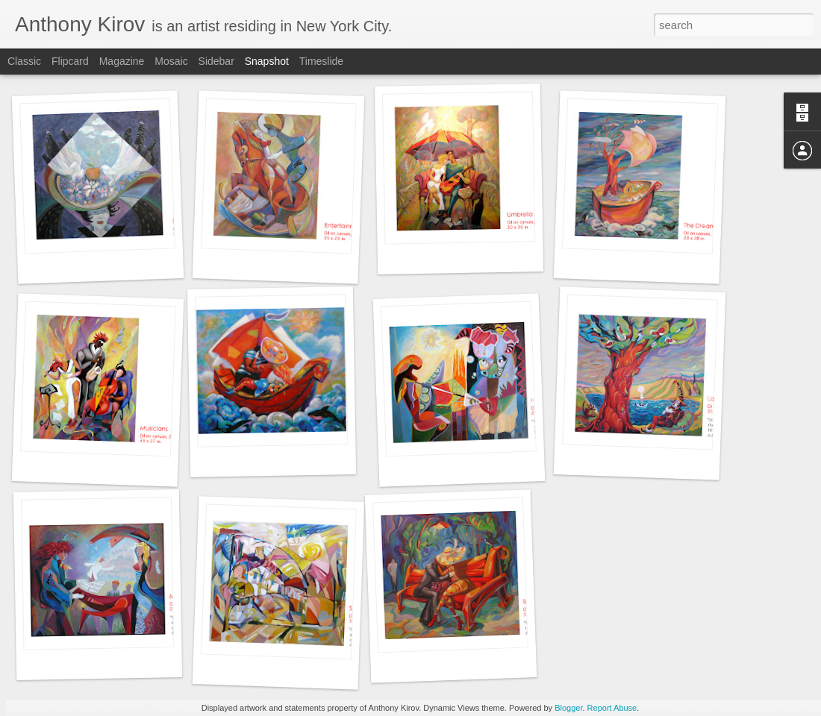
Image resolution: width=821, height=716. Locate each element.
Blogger (568, 707)
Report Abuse (612, 707)
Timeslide (321, 61)
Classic (24, 61)
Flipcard (70, 61)
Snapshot (267, 61)
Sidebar (216, 61)
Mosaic (170, 61)
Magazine (122, 61)
